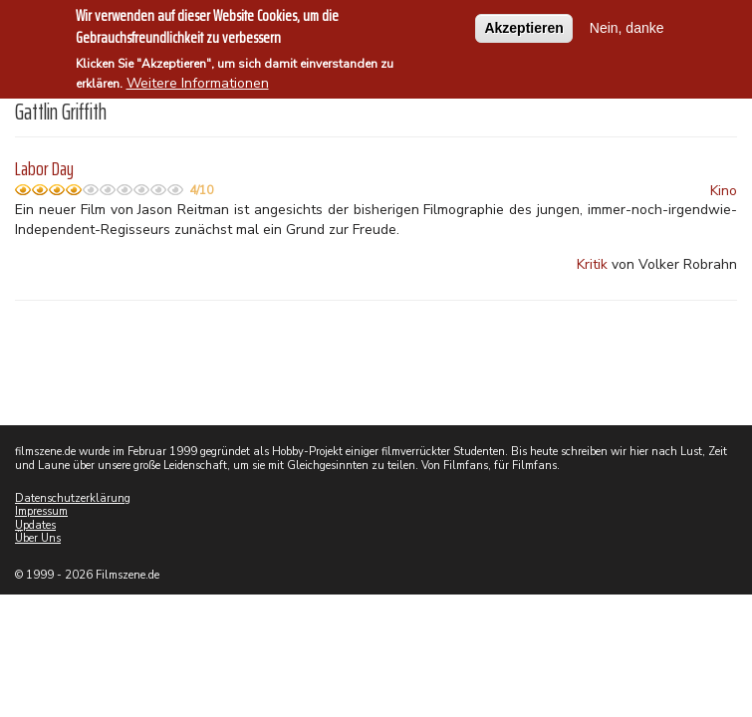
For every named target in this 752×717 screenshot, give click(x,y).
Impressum (41, 511)
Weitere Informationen (197, 78)
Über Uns (38, 538)
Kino (723, 190)
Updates (35, 525)
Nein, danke (627, 23)
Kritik (592, 264)
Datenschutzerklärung (72, 498)
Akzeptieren (523, 23)
